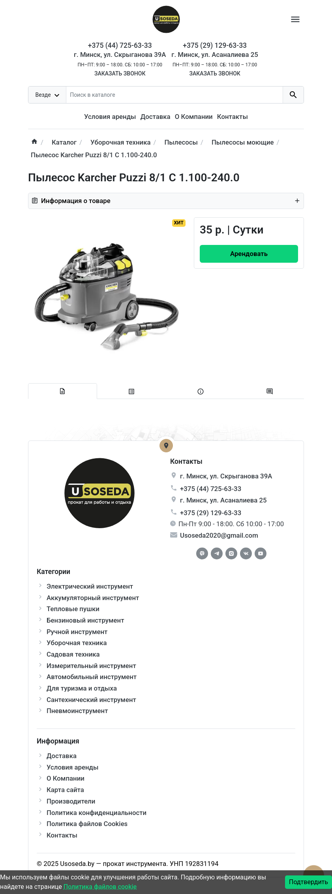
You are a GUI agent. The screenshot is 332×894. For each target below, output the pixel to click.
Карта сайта (65, 790)
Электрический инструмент (90, 586)
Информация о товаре (166, 201)
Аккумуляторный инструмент (93, 598)
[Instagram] (231, 553)
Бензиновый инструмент (85, 620)
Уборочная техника (77, 643)
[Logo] (166, 19)
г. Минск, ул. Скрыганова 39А (120, 54)
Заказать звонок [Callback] (119, 73)
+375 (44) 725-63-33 (210, 489)
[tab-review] (269, 391)
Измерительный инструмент (91, 666)
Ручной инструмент (77, 632)
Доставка (156, 116)
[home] (34, 142)
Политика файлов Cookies (87, 824)
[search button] (293, 95)
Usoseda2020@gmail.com (219, 535)
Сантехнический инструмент (91, 700)
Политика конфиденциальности (96, 813)
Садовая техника (73, 654)
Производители (71, 801)
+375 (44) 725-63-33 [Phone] (120, 45)
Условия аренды (110, 116)
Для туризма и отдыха (82, 688)
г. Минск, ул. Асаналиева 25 (214, 54)
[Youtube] (260, 553)
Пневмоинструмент (77, 711)
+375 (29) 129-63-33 (210, 513)
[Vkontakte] (246, 553)
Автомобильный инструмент (92, 677)
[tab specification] (131, 391)
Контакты (232, 116)
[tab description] (62, 391)
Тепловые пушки (73, 609)
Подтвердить (308, 882)
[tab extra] (200, 391)
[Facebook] (202, 553)
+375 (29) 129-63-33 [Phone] (215, 45)
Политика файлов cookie (100, 886)
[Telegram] (217, 553)
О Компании (194, 116)
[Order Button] (249, 254)
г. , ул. (226, 476)
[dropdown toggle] (47, 95)
